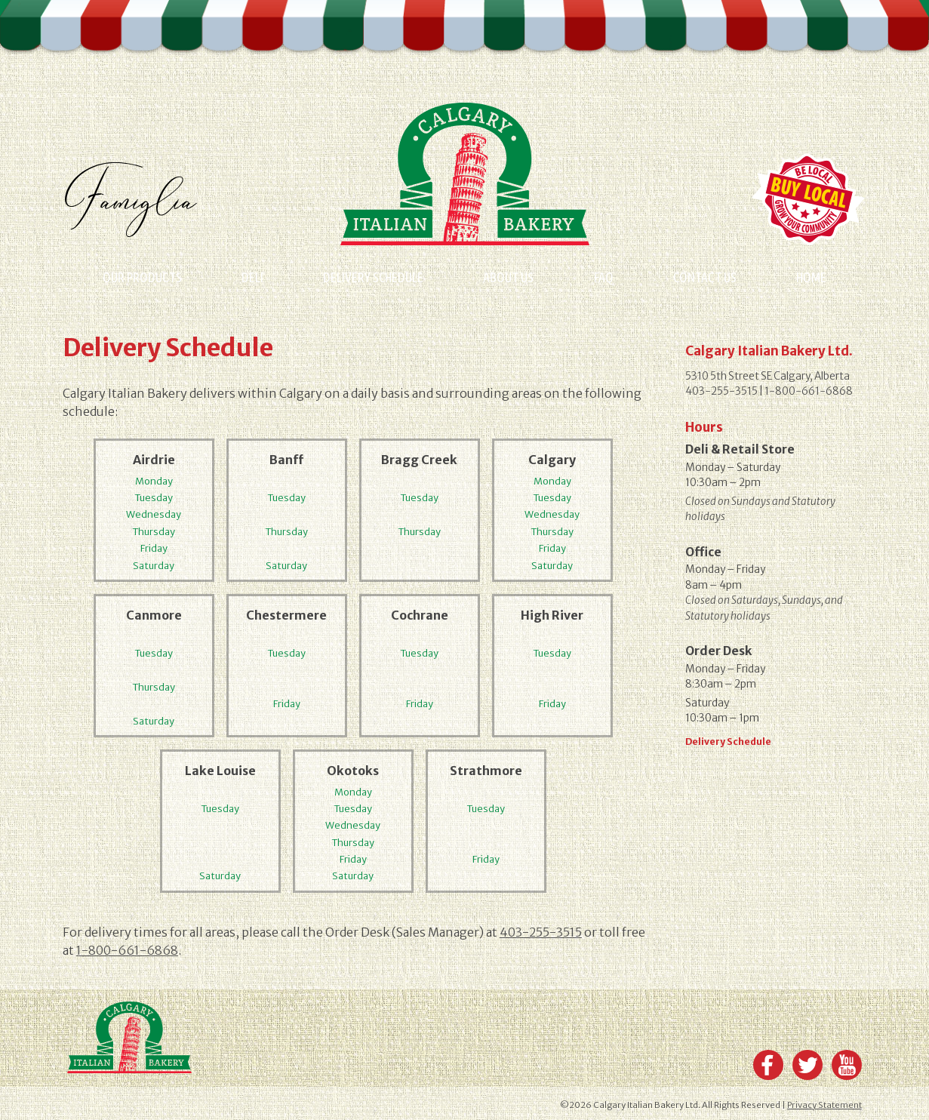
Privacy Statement (824, 1105)
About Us (508, 277)
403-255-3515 (541, 932)
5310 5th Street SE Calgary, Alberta (767, 376)
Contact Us (705, 277)
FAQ (604, 277)
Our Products (142, 277)
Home (811, 277)
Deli (252, 277)
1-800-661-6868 (127, 950)
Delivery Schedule (373, 277)
